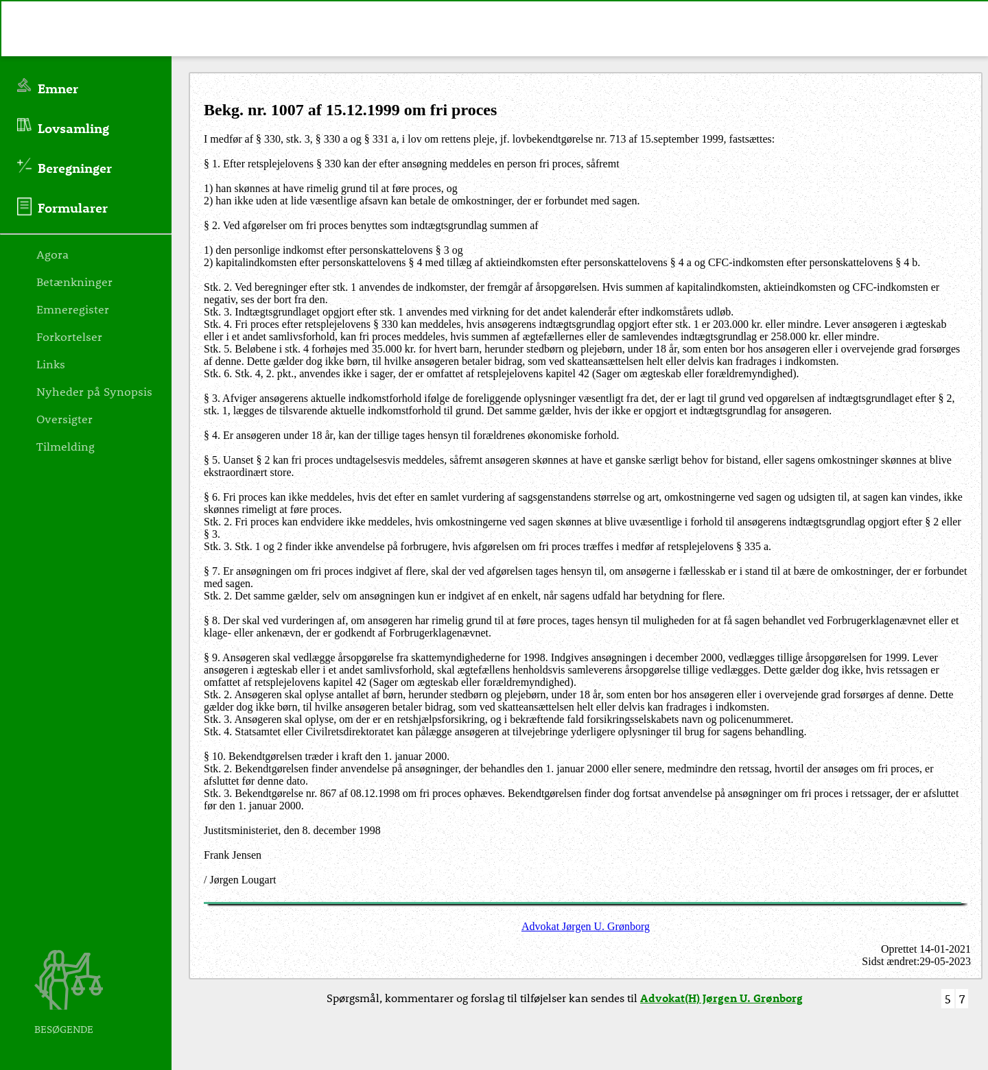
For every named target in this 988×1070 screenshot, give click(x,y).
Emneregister (72, 308)
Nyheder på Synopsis (94, 391)
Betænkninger (74, 281)
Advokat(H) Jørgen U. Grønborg (721, 997)
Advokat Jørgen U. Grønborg (585, 926)
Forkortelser (69, 336)
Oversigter (64, 418)
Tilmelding (65, 445)
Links (50, 363)
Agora (52, 253)
